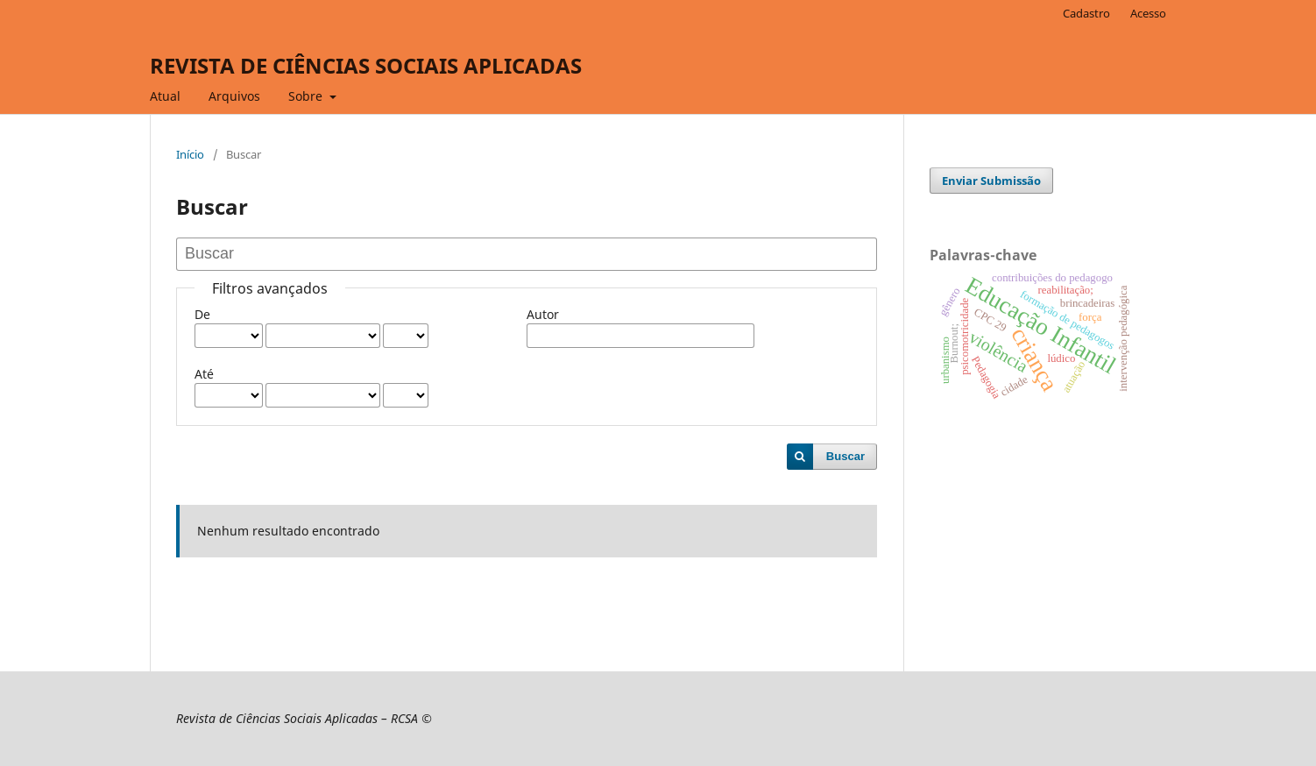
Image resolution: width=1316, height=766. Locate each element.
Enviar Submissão (991, 180)
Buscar (845, 456)
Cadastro (1086, 13)
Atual (165, 96)
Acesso (1148, 13)
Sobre (307, 96)
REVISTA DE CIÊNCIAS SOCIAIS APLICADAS (366, 65)
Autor (543, 314)
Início (190, 154)
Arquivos (234, 96)
